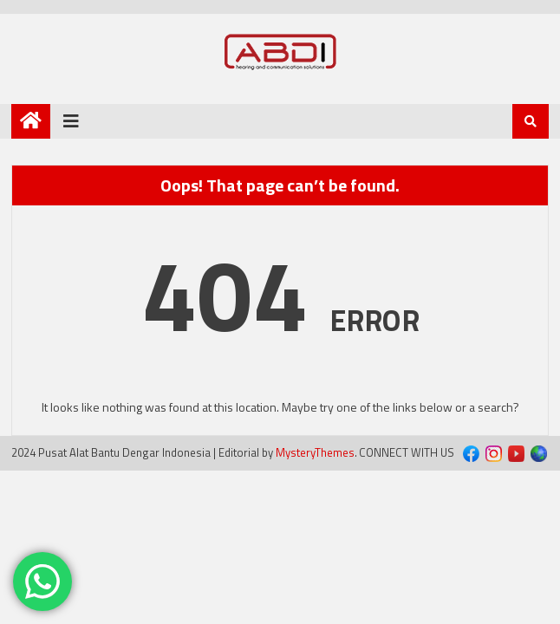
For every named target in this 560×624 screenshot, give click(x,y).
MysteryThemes (315, 452)
